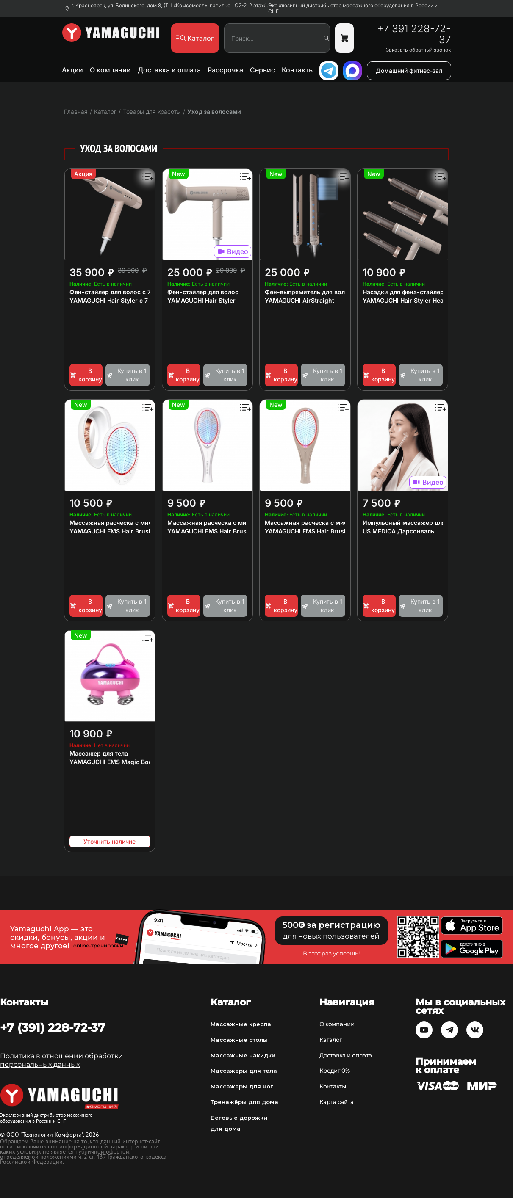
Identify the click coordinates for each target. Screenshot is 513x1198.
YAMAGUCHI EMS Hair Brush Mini (118, 531)
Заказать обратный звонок (418, 50)
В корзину (85, 375)
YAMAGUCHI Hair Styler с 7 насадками (126, 300)
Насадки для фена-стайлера (405, 291)
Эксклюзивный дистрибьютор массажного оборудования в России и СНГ (353, 8)
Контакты (298, 70)
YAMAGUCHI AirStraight (299, 300)
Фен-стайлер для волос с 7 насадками (127, 291)
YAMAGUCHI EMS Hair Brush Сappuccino (325, 531)
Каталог (330, 1039)
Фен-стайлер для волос (202, 291)
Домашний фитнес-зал (409, 70)
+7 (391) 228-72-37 (52, 1027)
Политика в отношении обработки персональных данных (61, 1060)
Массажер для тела (98, 753)
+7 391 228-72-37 (414, 34)
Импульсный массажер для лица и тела (422, 522)
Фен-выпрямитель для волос (308, 291)
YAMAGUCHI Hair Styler (201, 300)
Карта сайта (336, 1102)
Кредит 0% (334, 1070)
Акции (72, 70)
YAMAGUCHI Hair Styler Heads (407, 300)
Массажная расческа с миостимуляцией (130, 522)
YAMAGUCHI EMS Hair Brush (208, 531)
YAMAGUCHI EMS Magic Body (112, 761)
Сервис (262, 70)
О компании (110, 70)
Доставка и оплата (169, 70)
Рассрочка (225, 70)
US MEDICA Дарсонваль (398, 531)
